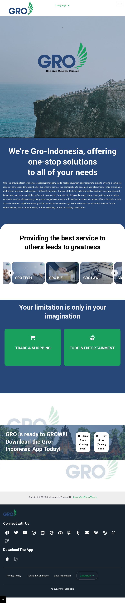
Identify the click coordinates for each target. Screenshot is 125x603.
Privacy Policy (14, 576)
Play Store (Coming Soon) (101, 443)
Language (62, 5)
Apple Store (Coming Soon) (83, 443)
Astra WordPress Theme (85, 498)
